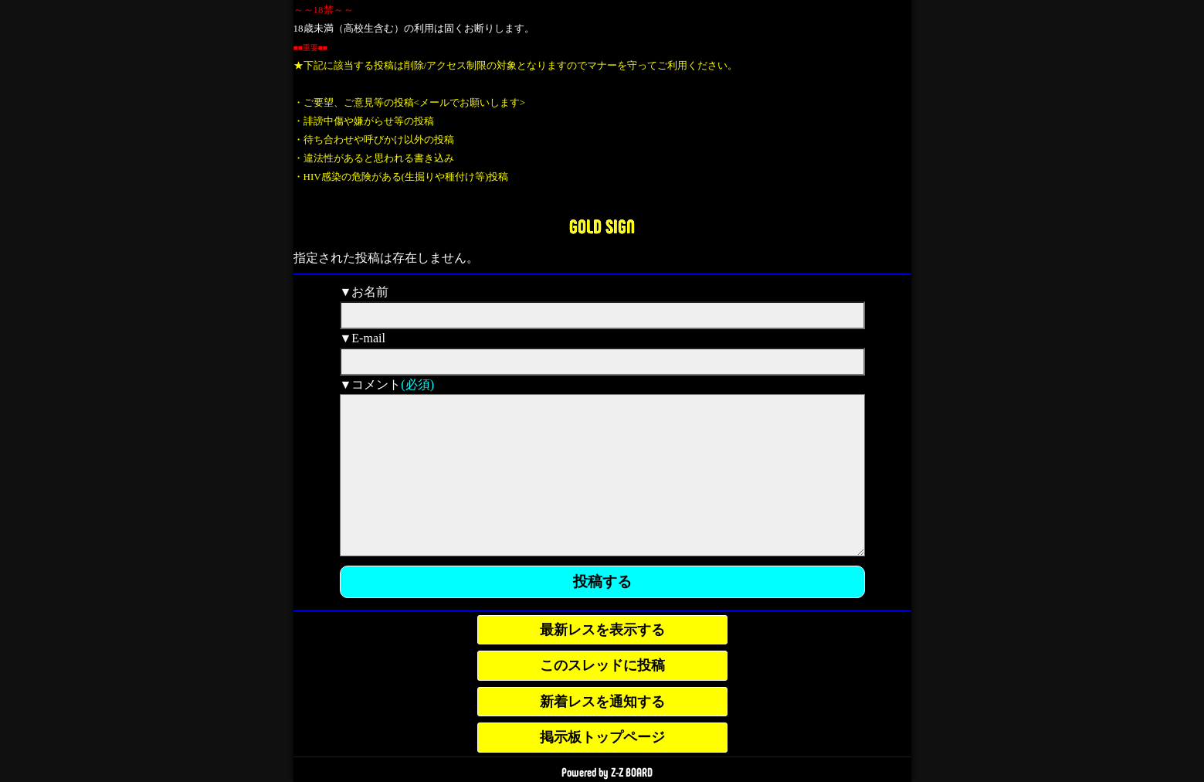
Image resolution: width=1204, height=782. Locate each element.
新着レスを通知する (602, 701)
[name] (602, 315)
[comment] (602, 475)
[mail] (602, 362)
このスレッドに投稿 (602, 665)
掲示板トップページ (602, 737)
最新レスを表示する (602, 630)
